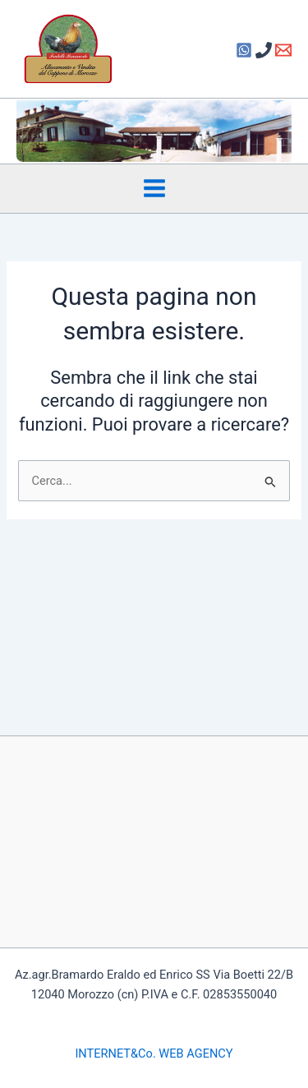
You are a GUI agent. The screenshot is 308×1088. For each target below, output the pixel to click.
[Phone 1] (263, 50)
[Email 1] (283, 50)
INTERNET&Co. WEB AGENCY (153, 1053)
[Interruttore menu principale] (154, 188)
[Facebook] (244, 50)
